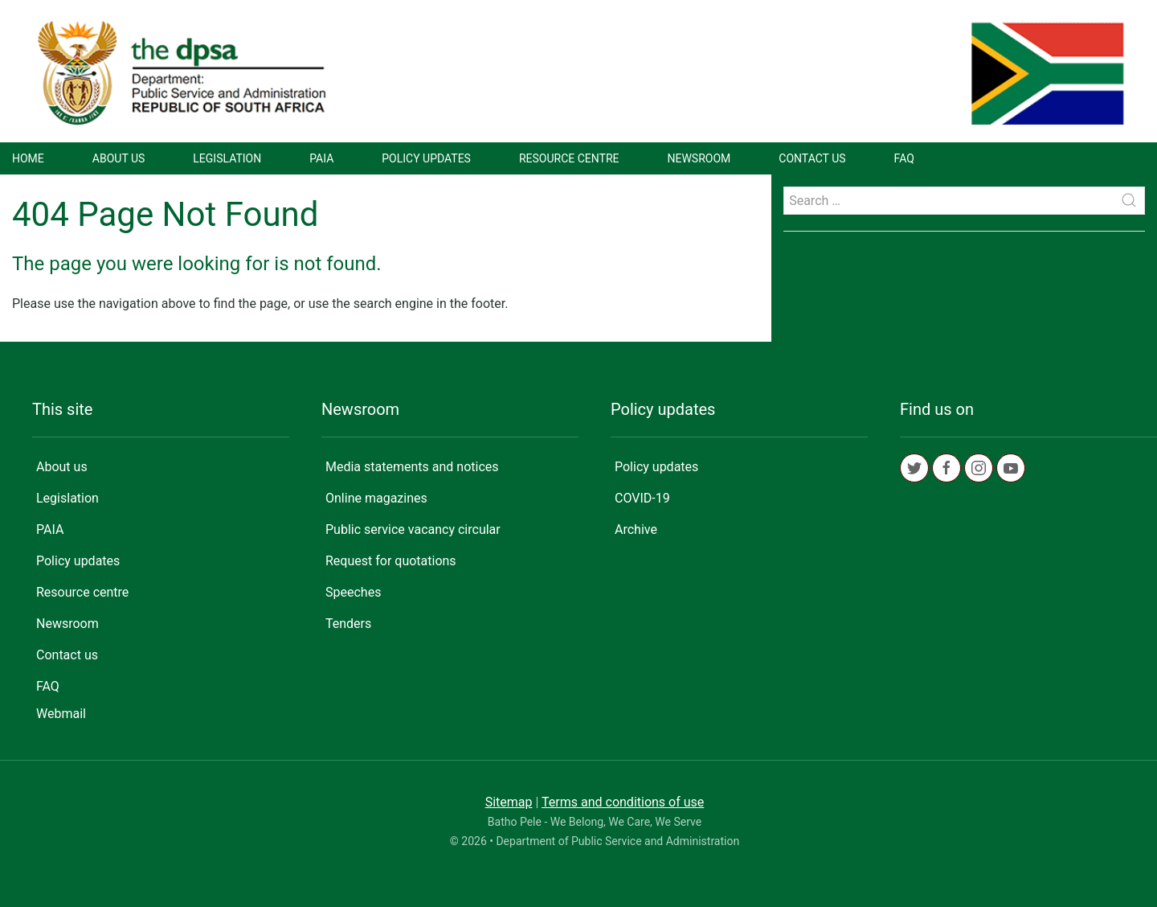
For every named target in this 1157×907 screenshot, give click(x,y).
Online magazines (376, 498)
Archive (636, 529)
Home (28, 158)
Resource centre (569, 158)
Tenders (348, 623)
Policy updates (426, 158)
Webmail (61, 713)
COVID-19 (642, 498)
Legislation (227, 158)
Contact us (812, 158)
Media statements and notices (412, 466)
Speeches (353, 592)
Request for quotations (390, 560)
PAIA (321, 158)
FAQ (904, 158)
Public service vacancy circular (413, 529)
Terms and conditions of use (623, 802)
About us (118, 158)
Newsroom (699, 158)
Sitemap (509, 802)
